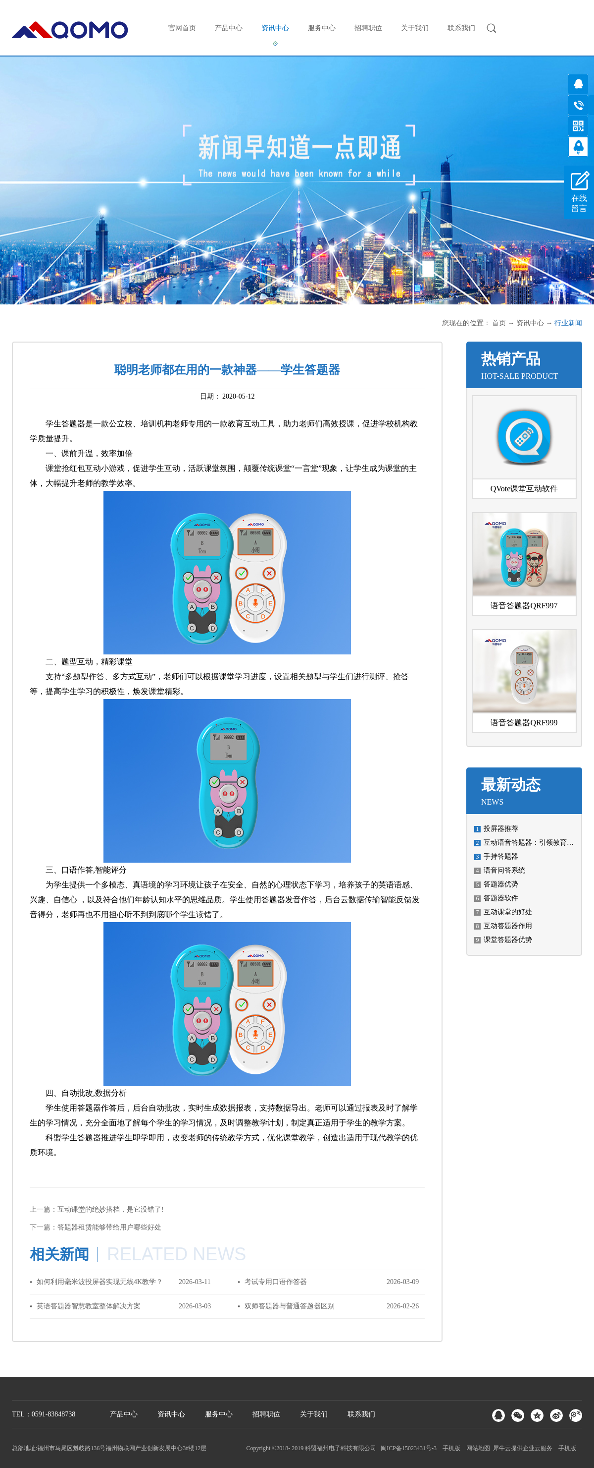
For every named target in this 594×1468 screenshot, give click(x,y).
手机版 (450, 1448)
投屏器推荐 (501, 828)
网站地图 (476, 1448)
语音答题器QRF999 (524, 722)
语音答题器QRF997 (524, 605)
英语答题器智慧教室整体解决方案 (89, 1306)
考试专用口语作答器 (276, 1282)
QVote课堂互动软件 (524, 488)
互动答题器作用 (508, 926)
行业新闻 (568, 323)
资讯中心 (530, 323)
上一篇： (97, 1209)
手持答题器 (501, 856)
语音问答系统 (504, 870)
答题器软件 (501, 898)
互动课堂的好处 (508, 912)
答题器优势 (501, 884)
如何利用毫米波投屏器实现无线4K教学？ (100, 1282)
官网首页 (182, 28)
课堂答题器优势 (508, 939)
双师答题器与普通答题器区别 (290, 1306)
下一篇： (95, 1227)
